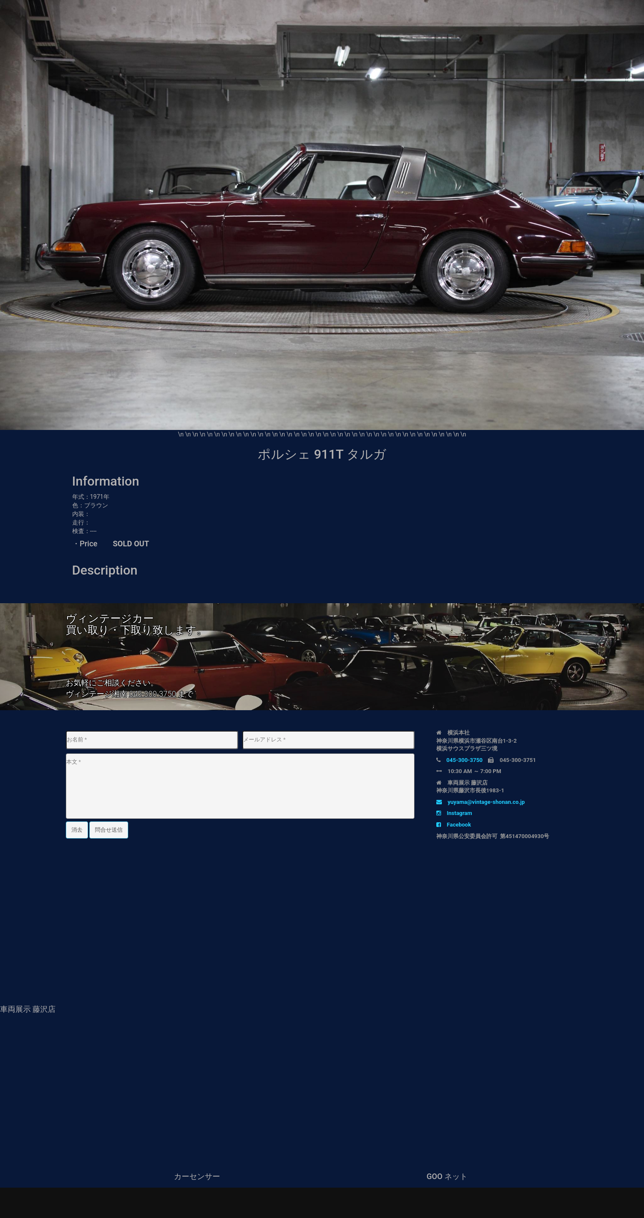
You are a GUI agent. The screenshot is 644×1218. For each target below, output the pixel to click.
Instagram (454, 813)
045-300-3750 (152, 693)
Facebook (453, 824)
